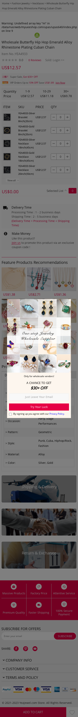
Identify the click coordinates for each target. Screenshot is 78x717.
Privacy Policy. (57, 413)
